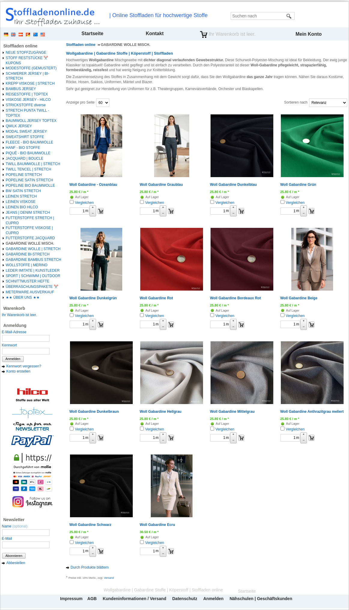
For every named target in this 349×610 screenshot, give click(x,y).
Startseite (92, 33)
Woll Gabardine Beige (298, 298)
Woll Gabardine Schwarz (90, 525)
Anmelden (12, 359)
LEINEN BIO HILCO (22, 207)
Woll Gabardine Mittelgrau (232, 411)
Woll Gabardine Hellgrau (160, 411)
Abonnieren (13, 555)
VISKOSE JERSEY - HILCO (28, 100)
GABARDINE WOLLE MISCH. (30, 243)
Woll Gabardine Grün (298, 185)
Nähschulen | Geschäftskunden (260, 598)
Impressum (71, 598)
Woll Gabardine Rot (156, 298)
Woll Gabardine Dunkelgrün (93, 298)
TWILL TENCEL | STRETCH (28, 169)
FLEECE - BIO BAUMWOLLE (29, 142)
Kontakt (155, 33)
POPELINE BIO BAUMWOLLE (30, 185)
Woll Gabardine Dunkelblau (233, 185)
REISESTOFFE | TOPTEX (27, 94)
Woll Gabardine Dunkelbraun (94, 411)
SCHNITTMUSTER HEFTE (27, 281)
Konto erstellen (18, 371)
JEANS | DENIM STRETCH (28, 212)
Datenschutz (184, 598)
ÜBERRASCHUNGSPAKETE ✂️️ (32, 287)
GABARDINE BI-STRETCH (28, 254)
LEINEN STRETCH (21, 196)
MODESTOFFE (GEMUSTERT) (31, 68)
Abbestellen (15, 563)
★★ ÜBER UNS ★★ (23, 297)
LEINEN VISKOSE (20, 202)
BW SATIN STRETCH (23, 191)
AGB (92, 598)
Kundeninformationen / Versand (134, 598)
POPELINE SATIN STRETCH (29, 180)
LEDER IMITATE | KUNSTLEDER (32, 270)
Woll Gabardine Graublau (161, 185)
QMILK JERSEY (19, 126)
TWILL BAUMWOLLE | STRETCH (33, 164)
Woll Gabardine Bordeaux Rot (235, 298)
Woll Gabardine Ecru (157, 525)
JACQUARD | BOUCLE (24, 158)
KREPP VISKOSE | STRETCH (30, 83)
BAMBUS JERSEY (21, 89)
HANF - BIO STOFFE (23, 148)
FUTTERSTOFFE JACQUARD (30, 238)
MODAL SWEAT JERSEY (26, 131)
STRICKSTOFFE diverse (26, 105)
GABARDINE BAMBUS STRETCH (33, 260)
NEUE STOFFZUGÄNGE (26, 52)
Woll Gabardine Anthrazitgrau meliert (312, 411)
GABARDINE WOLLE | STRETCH (33, 249)
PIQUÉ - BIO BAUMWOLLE (28, 153)
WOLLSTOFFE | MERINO (26, 265)
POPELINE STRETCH (24, 175)
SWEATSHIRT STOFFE (25, 137)
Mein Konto (309, 34)
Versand (109, 577)
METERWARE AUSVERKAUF (30, 292)
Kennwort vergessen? (23, 366)
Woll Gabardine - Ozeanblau (93, 185)
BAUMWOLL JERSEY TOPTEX (31, 121)
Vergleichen (84, 203)
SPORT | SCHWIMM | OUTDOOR (33, 276)
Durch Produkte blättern (90, 567)
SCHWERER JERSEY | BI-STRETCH (27, 76)
